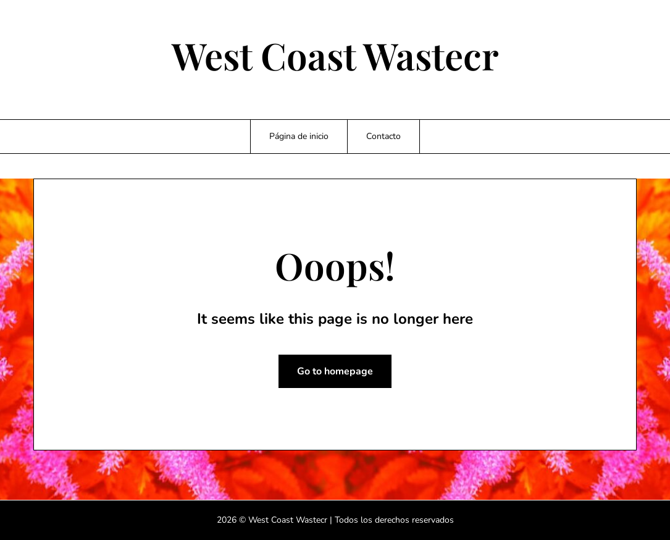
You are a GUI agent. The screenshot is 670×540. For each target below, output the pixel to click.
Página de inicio (299, 136)
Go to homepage (335, 371)
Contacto (383, 136)
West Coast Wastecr (335, 55)
